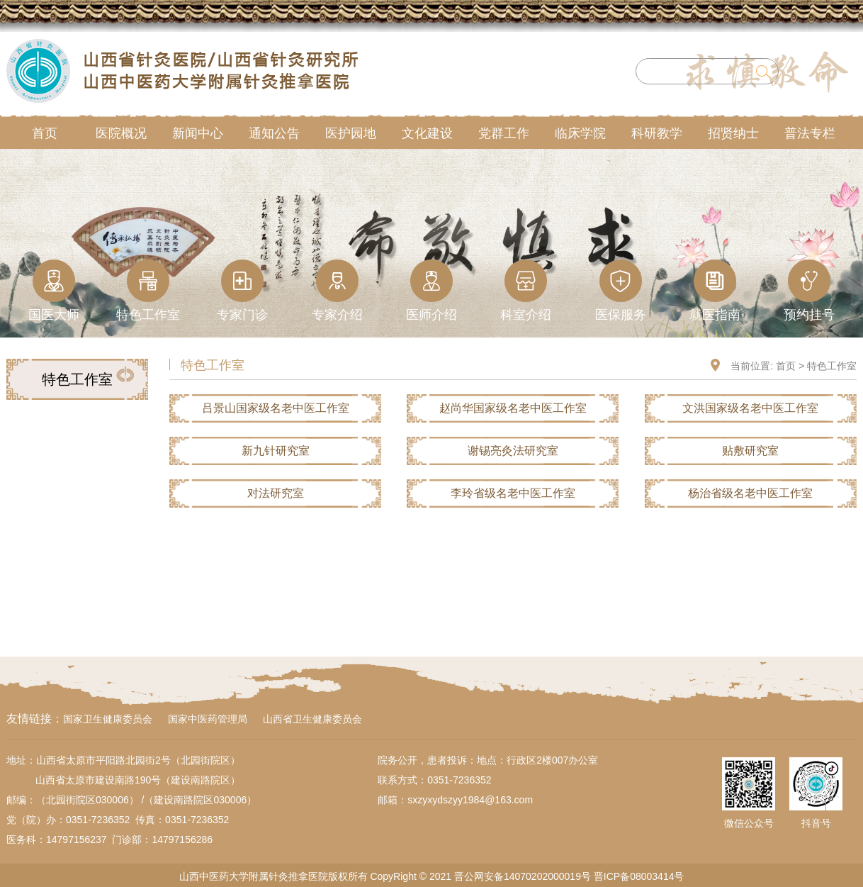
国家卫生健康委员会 (107, 719)
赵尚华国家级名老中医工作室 (513, 408)
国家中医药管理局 (207, 719)
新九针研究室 (276, 451)
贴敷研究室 (750, 451)
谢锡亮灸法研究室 (513, 451)
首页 (786, 366)
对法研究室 (275, 493)
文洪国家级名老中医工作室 (750, 408)
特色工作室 (832, 366)
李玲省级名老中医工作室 (513, 493)
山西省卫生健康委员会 (312, 719)
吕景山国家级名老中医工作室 (275, 408)
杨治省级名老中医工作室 (750, 493)
